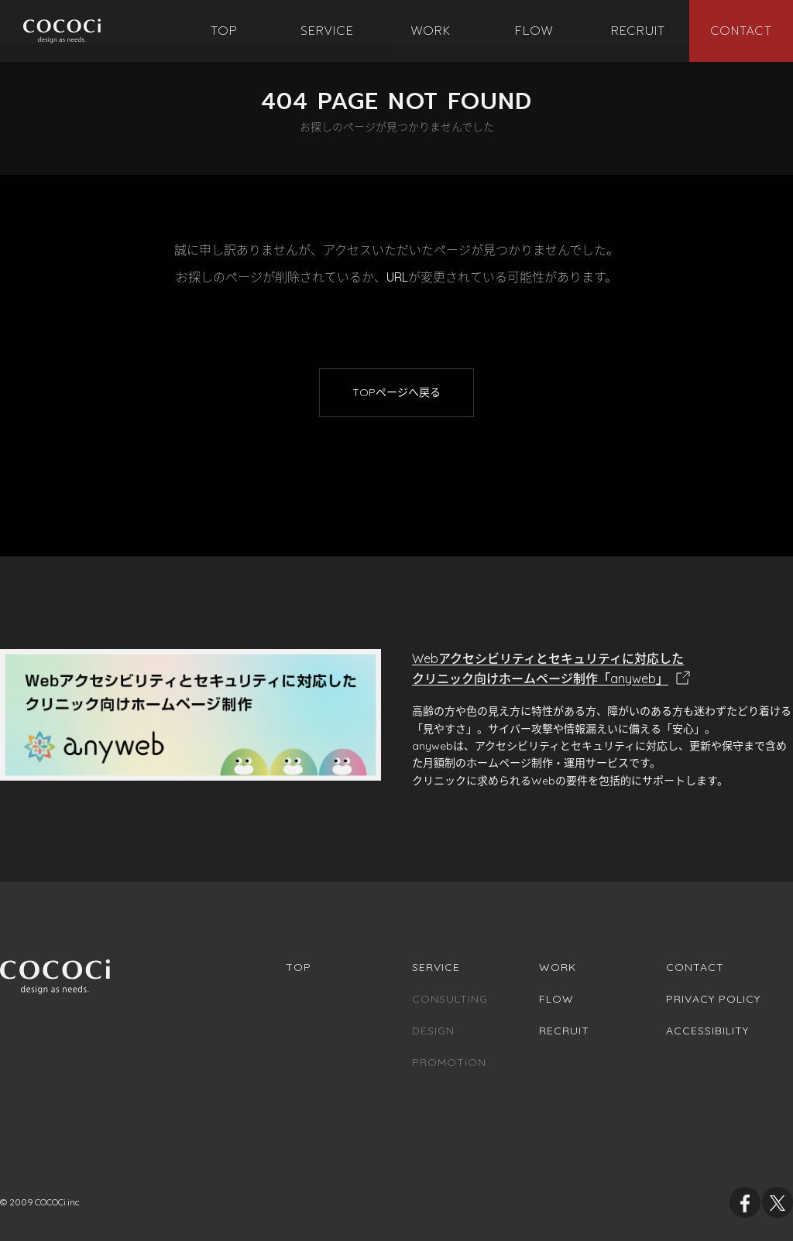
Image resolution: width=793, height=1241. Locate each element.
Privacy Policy (713, 999)
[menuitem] (224, 31)
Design (433, 1031)
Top (298, 967)
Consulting (450, 999)
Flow (556, 999)
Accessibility (707, 1031)
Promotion (449, 1062)
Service (436, 967)
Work (557, 967)
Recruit (564, 1031)
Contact (695, 967)
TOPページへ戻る (396, 392)
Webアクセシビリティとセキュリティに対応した (602, 670)
